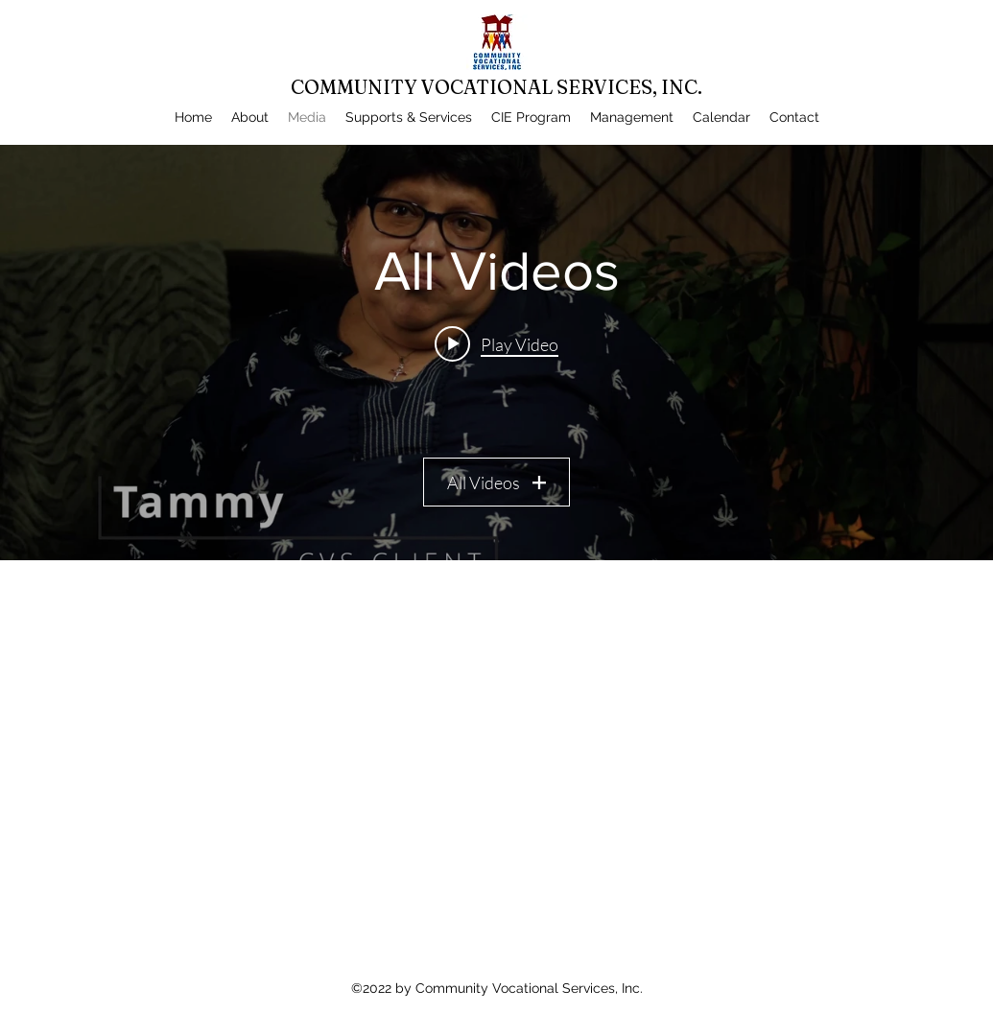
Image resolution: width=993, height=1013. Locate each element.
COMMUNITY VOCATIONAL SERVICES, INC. (496, 87)
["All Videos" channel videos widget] (496, 352)
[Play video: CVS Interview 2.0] (496, 343)
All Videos (496, 482)
